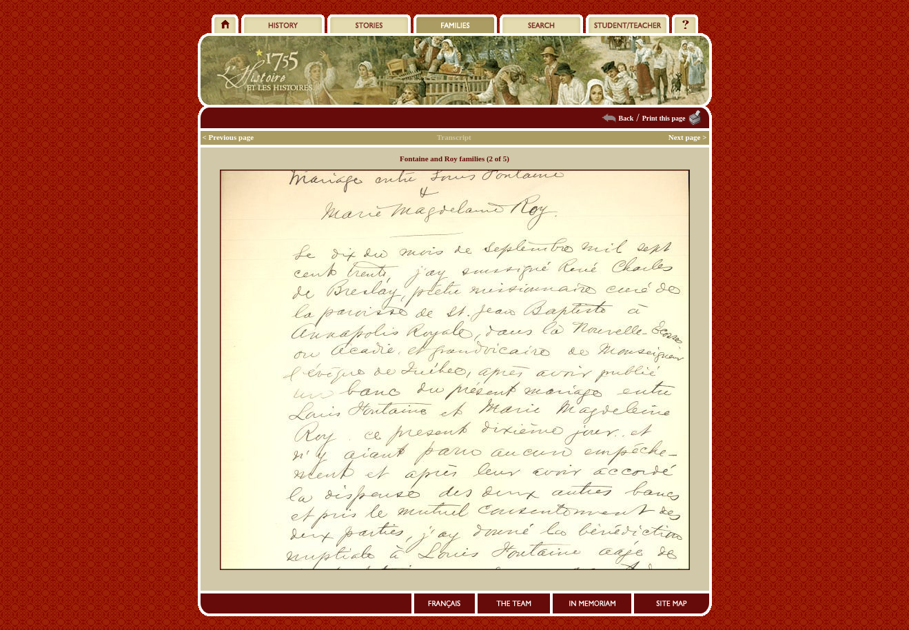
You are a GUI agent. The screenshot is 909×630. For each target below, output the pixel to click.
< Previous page (228, 137)
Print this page (664, 118)
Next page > (687, 137)
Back (626, 118)
